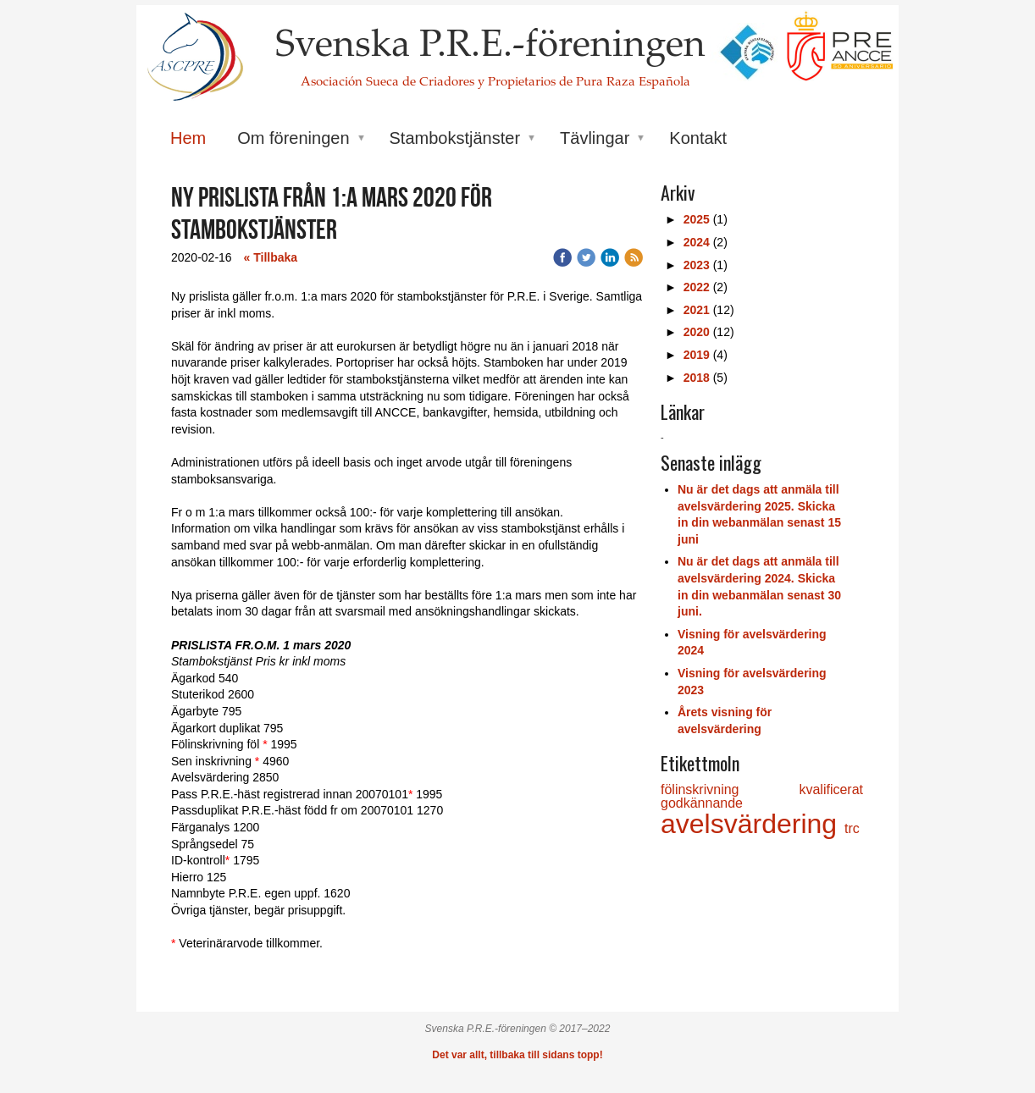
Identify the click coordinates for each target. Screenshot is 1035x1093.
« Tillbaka (271, 257)
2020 (697, 332)
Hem (188, 138)
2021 (697, 310)
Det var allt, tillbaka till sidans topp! (517, 1055)
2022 (697, 287)
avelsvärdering (752, 824)
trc (852, 828)
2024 (697, 242)
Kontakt (698, 138)
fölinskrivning (730, 789)
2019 (697, 355)
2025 (697, 219)
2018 (697, 377)
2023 (697, 265)
